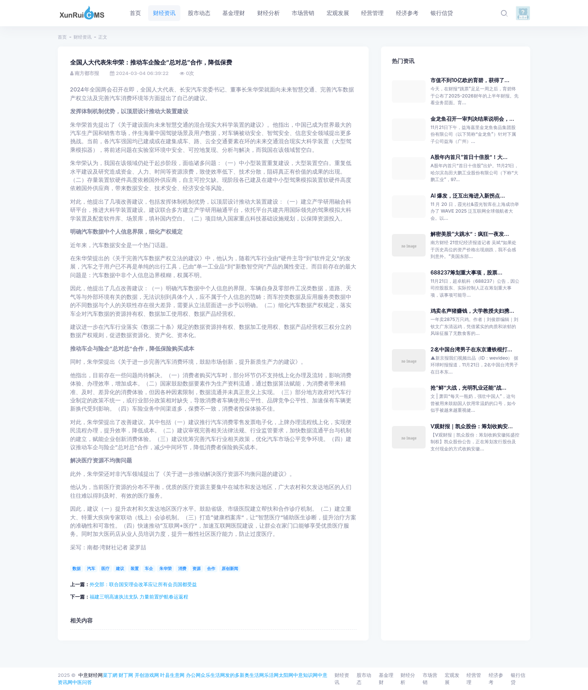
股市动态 (364, 679)
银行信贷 (518, 679)
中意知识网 (305, 675)
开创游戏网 (147, 675)
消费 (182, 568)
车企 (149, 568)
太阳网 (286, 675)
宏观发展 (452, 679)
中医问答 (82, 682)
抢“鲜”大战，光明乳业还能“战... (468, 387)
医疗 (105, 568)
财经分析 (407, 679)
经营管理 (473, 679)
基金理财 (386, 679)
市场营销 (430, 679)
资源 (196, 568)
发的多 (232, 675)
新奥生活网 (252, 675)
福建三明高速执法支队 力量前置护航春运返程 (139, 597)
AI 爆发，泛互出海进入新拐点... (467, 195)
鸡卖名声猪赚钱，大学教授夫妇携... (472, 311)
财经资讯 (83, 37)
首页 (62, 37)
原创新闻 (230, 568)
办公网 (193, 675)
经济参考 (496, 679)
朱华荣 (165, 568)
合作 (211, 568)
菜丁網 (110, 675)
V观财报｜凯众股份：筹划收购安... (471, 426)
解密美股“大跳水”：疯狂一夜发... (469, 234)
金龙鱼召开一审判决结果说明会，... (472, 119)
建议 (120, 568)
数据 (76, 568)
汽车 (91, 568)
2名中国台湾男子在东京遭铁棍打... (471, 349)
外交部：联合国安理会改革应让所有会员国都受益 (143, 584)
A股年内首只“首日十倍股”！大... (469, 157)
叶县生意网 (172, 675)
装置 (134, 568)
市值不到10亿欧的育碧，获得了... (469, 80)
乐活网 (271, 675)
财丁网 (125, 675)
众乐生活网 (213, 675)
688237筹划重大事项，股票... (466, 272)
